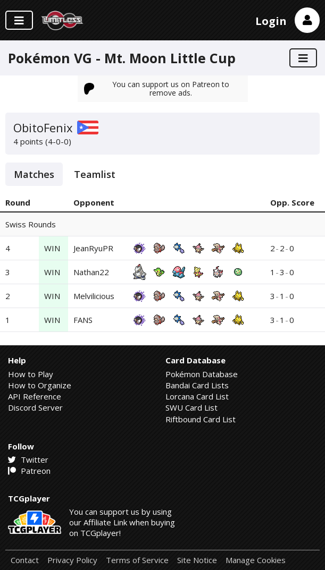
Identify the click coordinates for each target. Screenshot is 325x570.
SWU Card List (191, 407)
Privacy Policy (72, 560)
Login (271, 21)
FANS (83, 319)
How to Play (30, 374)
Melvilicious (93, 296)
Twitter (28, 459)
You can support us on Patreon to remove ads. (157, 88)
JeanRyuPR (93, 248)
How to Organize (39, 385)
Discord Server (35, 407)
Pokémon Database (201, 374)
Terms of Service (137, 560)
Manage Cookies (256, 560)
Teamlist (94, 174)
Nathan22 (91, 272)
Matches (34, 174)
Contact (25, 560)
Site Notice (197, 560)
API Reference (34, 396)
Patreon (29, 470)
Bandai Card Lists (197, 385)
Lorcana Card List (197, 396)
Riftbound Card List (200, 419)
